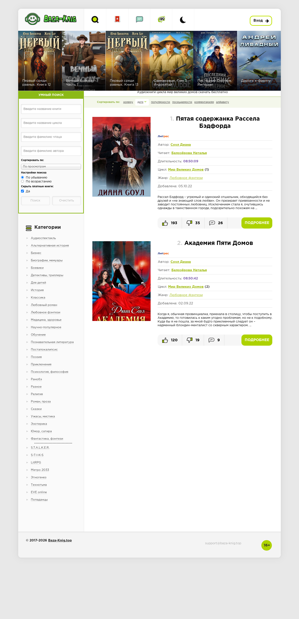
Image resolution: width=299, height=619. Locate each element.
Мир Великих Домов (186, 169)
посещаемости (182, 102)
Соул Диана (181, 144)
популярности (160, 102)
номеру (128, 102)
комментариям (204, 102)
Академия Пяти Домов (215, 243)
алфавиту (222, 102)
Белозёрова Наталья (189, 153)
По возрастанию (39, 181)
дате (140, 102)
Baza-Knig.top (60, 540)
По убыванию (36, 177)
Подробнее (257, 223)
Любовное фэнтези (186, 178)
